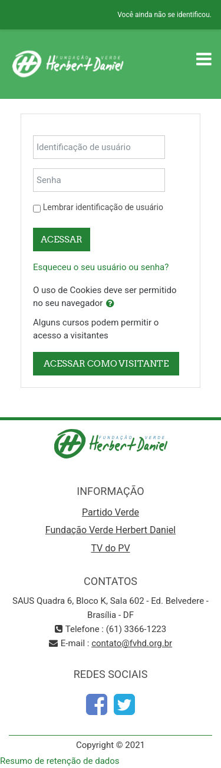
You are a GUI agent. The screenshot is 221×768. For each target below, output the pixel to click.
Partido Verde (110, 512)
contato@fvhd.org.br (131, 643)
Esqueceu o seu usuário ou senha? (101, 267)
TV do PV (110, 548)
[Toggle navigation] (204, 59)
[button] (110, 304)
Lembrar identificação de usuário (103, 207)
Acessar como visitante (106, 363)
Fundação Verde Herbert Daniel (110, 530)
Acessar (62, 239)
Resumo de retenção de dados (60, 761)
